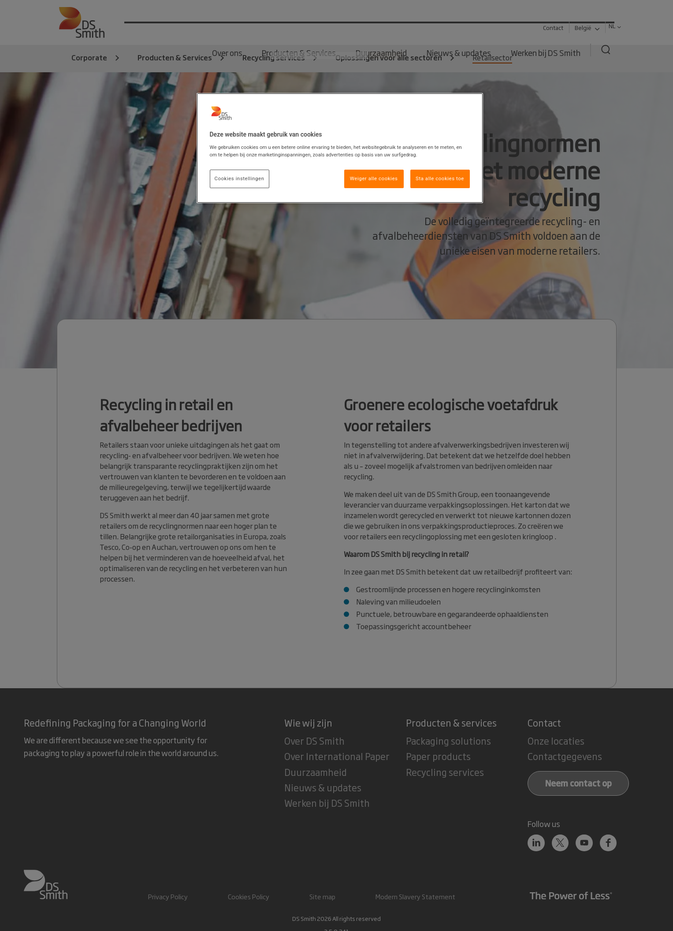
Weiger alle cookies (374, 178)
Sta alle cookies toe (440, 178)
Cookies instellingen (239, 178)
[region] (340, 148)
